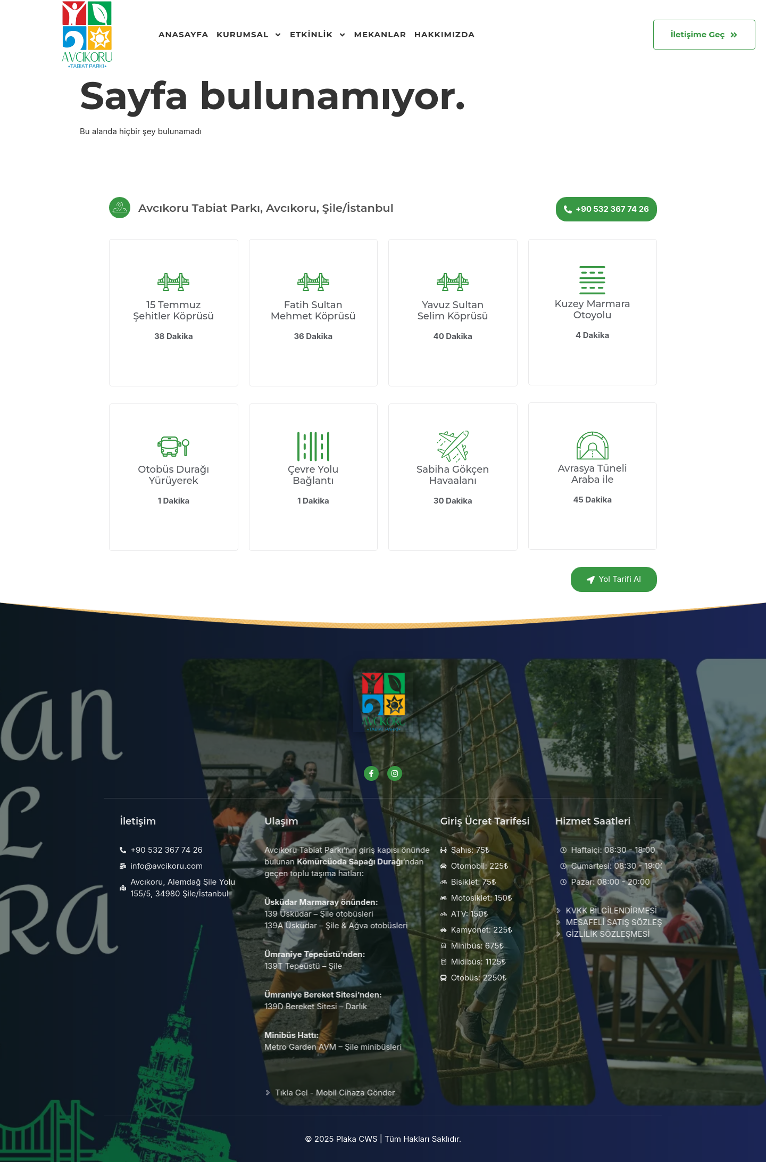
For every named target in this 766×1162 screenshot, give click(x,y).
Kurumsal (249, 34)
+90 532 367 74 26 (606, 209)
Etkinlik (318, 34)
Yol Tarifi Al (614, 579)
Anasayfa (184, 34)
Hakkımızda (444, 34)
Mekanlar (380, 34)
